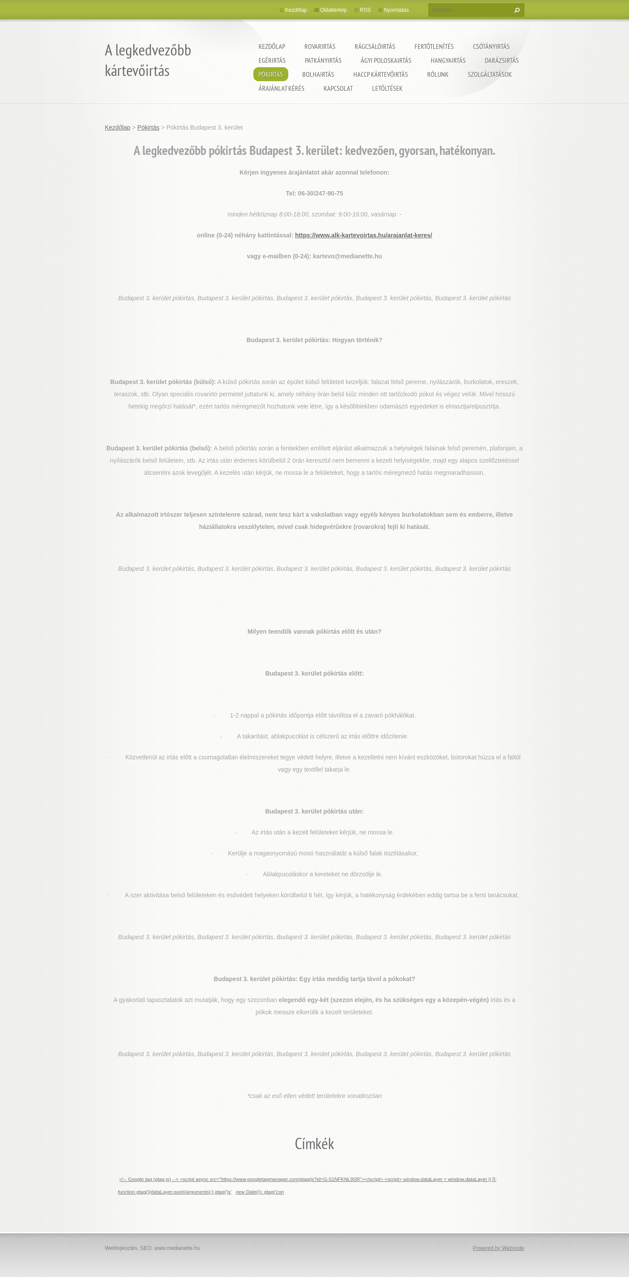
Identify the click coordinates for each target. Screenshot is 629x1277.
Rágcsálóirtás (375, 46)
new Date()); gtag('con (260, 1192)
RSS (365, 10)
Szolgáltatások (490, 74)
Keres (515, 10)
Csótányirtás (491, 46)
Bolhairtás (318, 74)
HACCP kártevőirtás (380, 74)
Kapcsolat (338, 88)
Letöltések (387, 88)
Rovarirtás (319, 46)
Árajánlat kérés (281, 88)
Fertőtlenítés (434, 46)
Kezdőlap (272, 46)
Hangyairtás (448, 60)
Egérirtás (272, 60)
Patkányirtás (323, 60)
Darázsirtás (502, 60)
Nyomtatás (396, 10)
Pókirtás (271, 74)
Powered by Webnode (498, 1248)
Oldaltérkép (333, 10)
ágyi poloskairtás (386, 60)
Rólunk (438, 74)
